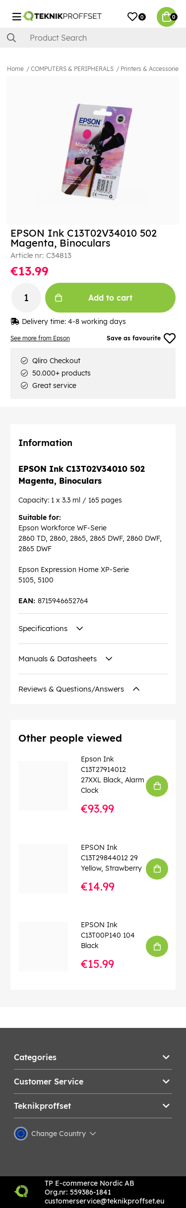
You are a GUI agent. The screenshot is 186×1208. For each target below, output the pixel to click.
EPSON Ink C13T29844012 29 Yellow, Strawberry (111, 858)
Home (15, 68)
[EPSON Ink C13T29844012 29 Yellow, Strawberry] (50, 868)
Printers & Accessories (151, 68)
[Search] (93, 38)
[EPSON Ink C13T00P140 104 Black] (50, 946)
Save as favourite (141, 338)
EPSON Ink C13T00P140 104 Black (108, 935)
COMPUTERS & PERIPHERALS (72, 68)
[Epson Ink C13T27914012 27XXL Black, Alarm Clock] (50, 786)
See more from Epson (40, 338)
